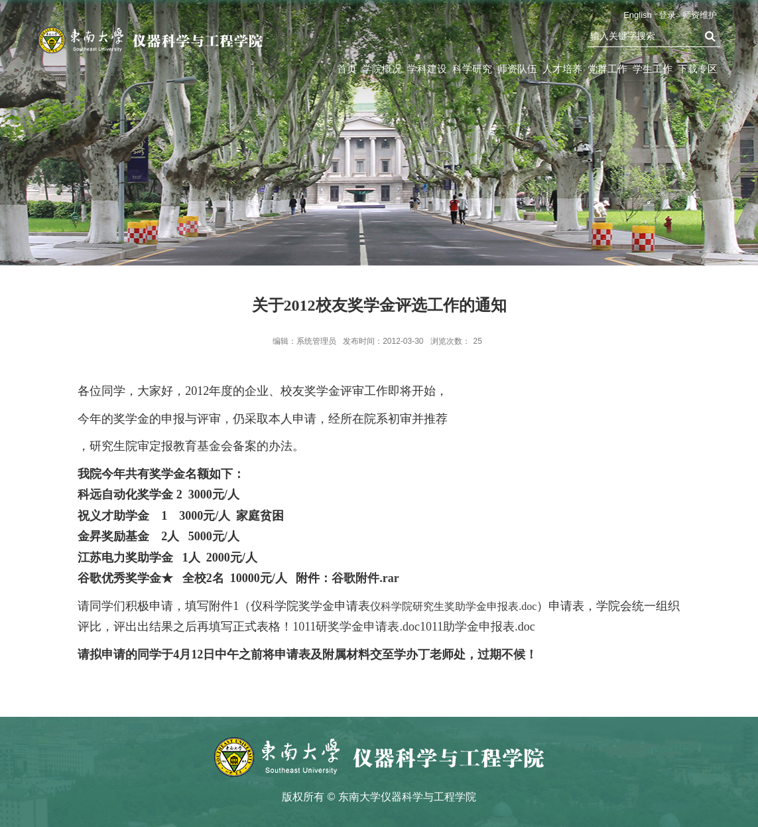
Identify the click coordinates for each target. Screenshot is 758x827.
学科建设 (427, 68)
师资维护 (699, 15)
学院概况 (382, 68)
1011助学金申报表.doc (477, 626)
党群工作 (607, 68)
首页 (347, 68)
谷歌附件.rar (365, 578)
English (637, 15)
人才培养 (562, 68)
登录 (667, 15)
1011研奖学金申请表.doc (356, 626)
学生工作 (652, 68)
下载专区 (698, 68)
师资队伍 (517, 68)
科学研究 (472, 68)
